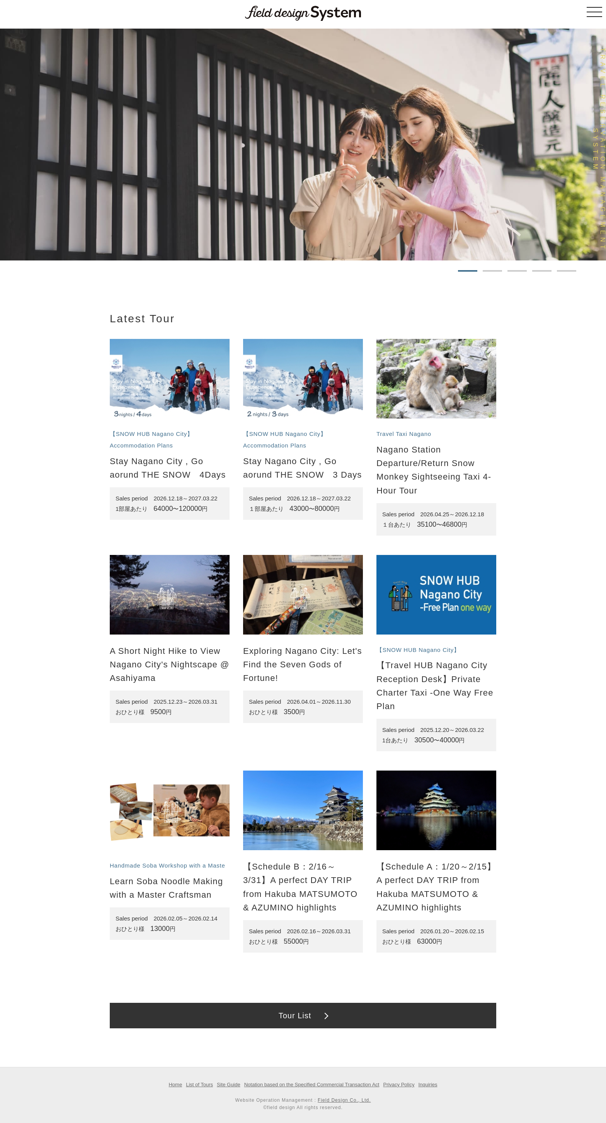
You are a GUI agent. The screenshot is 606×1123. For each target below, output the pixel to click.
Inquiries (427, 1084)
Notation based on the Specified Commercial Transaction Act (312, 1084)
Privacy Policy (398, 1084)
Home (175, 1084)
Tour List (295, 1015)
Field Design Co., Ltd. (344, 1100)
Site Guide (228, 1084)
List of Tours (199, 1084)
